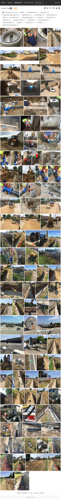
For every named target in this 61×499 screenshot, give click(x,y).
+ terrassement (30, 22)
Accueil (3, 8)
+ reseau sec (44, 12)
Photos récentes (28, 2)
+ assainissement (31, 12)
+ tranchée (40, 17)
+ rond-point (31, 20)
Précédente (24, 493)
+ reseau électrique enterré (10, 15)
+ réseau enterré (51, 15)
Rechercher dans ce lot (11, 12)
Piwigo (33, 497)
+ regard (20, 22)
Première (19, 493)
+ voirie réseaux (39, 15)
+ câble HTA (6, 20)
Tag (8, 8)
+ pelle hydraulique (8, 22)
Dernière (42, 493)
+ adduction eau (26, 15)
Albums (3, 2)
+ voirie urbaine (14, 17)
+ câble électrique (43, 20)
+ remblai (40, 22)
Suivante (37, 493)
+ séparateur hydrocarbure (10, 25)
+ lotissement (50, 17)
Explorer (10, 2)
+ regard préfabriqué (28, 17)
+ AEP (4, 17)
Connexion (56, 2)
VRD (16, 8)
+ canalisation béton (19, 20)
